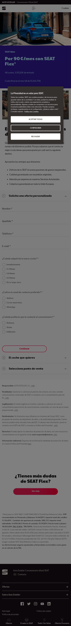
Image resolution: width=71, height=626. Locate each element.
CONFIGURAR (35, 128)
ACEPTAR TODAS (35, 119)
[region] (35, 115)
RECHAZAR (35, 136)
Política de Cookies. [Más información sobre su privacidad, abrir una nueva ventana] (31, 111)
